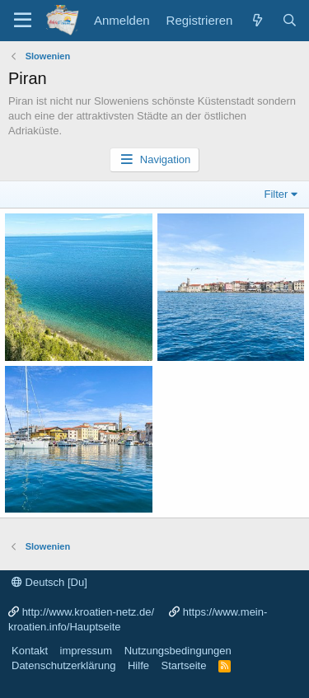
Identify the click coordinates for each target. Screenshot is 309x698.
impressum (86, 650)
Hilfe (138, 665)
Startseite (183, 665)
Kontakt (30, 650)
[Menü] (22, 20)
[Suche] (290, 20)
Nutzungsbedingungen (178, 650)
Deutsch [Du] (49, 582)
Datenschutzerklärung (63, 665)
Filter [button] (276, 194)
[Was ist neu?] (257, 20)
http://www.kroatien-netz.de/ (88, 612)
